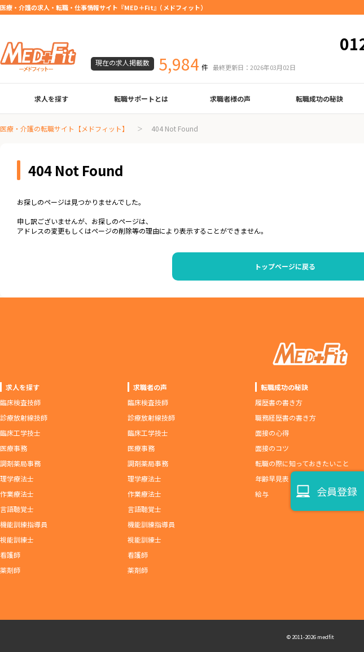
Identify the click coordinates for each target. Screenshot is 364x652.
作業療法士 (17, 493)
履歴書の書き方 (278, 402)
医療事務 (13, 448)
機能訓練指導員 (23, 524)
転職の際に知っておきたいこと (302, 463)
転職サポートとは (141, 98)
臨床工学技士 (20, 432)
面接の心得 (272, 432)
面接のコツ (272, 448)
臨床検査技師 (20, 402)
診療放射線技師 (23, 417)
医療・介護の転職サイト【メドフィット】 (64, 128)
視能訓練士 (17, 539)
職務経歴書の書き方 (285, 417)
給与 (262, 493)
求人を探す (51, 98)
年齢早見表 (272, 478)
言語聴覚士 (17, 509)
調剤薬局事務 (20, 463)
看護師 (10, 554)
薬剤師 (10, 570)
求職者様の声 (230, 98)
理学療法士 (17, 478)
